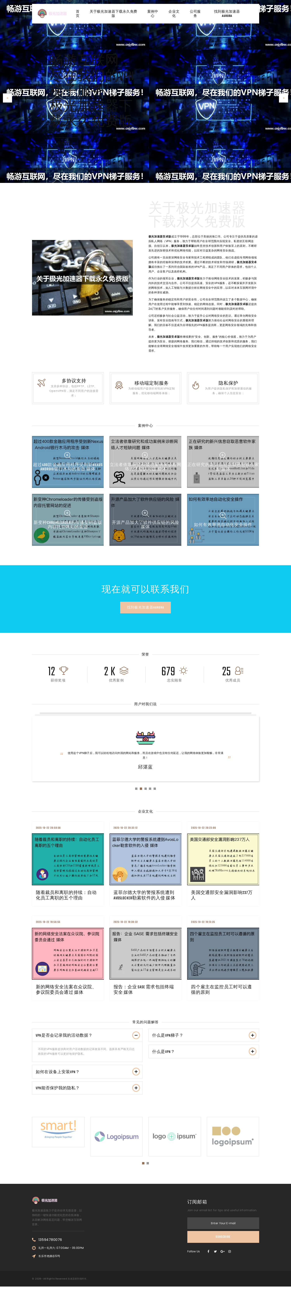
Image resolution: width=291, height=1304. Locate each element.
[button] (7, 98)
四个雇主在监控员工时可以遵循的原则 (223, 996)
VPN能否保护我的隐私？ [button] (88, 1103)
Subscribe (223, 1254)
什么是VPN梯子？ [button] (205, 1043)
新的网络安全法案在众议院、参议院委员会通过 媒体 (68, 996)
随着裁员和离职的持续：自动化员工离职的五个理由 (68, 901)
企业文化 (174, 15)
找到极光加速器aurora (228, 15)
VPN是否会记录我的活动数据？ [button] (88, 1043)
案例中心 (151, 15)
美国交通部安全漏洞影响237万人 (223, 901)
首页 (79, 15)
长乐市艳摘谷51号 (49, 1273)
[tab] (87, 1043)
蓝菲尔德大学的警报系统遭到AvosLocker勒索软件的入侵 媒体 (146, 901)
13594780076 (50, 1257)
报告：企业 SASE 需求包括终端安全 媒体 (145, 996)
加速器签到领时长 (77, 1296)
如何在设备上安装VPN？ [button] (88, 1083)
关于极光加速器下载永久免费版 (114, 15)
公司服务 (196, 15)
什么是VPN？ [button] (205, 1063)
